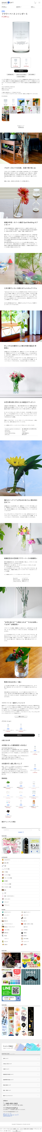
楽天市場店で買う (10, 74)
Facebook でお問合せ (21, 76)
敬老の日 (6, 921)
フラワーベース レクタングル (34, 785)
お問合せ (5, 1100)
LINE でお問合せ (31, 74)
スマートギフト (8, 2)
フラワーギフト (7, 899)
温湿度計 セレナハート (21, 785)
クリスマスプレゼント (8, 923)
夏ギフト (25, 921)
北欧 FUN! (26, 926)
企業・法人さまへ (6, 1113)
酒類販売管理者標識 (6, 1116)
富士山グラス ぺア (8, 804)
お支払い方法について (7, 1063)
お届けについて (6, 1069)
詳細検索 (20, 832)
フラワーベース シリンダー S (8, 727)
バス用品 (6, 871)
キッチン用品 (6, 868)
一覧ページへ (21, 716)
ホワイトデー (26, 915)
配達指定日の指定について (8, 1074)
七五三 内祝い (7, 929)
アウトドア (6, 902)
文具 (5, 893)
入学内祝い (26, 929)
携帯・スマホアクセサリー (9, 896)
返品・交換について (7, 1090)
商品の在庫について (7, 1085)
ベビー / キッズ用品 (8, 877)
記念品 (5, 935)
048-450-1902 (12, 1103)
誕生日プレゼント (27, 912)
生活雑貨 (6, 881)
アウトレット (6, 905)
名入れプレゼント (7, 912)
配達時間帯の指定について (8, 1079)
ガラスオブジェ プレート (33, 794)
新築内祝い (6, 932)
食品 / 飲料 (6, 862)
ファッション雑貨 (7, 884)
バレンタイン (6, 915)
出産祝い (6, 944)
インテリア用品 (7, 874)
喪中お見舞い (26, 938)
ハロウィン (6, 938)
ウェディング (26, 941)
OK (16, 1130)
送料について (5, 1058)
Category (4, 857)
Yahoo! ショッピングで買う (21, 74)
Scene (3, 909)
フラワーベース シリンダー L (21, 727)
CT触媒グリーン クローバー (8, 785)
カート (35, 2)
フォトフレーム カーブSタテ (8, 794)
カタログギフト (7, 859)
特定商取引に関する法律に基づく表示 (10, 1114)
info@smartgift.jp (12, 1108)
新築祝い (25, 932)
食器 (5, 865)
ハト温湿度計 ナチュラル (33, 804)
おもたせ (6, 941)
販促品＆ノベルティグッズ (9, 926)
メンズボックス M (8, 813)
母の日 (5, 918)
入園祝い (25, 944)
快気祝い (25, 935)
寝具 (5, 890)
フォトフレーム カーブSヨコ (21, 794)
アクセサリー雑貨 (7, 887)
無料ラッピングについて (8, 1095)
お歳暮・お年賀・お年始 (28, 923)
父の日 (25, 918)
